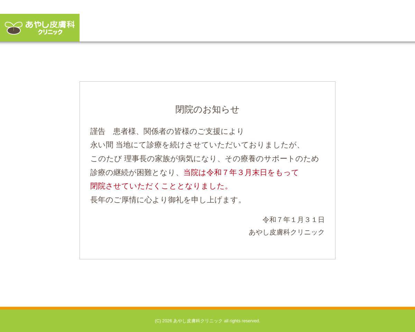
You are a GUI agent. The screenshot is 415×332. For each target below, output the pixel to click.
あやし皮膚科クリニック (40, 28)
